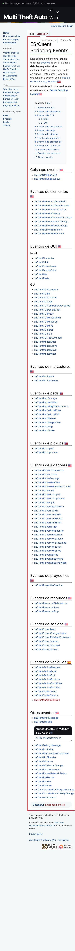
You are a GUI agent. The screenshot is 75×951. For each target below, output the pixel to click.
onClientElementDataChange (50, 209)
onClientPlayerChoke (45, 474)
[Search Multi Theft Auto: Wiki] (66, 40)
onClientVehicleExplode (47, 679)
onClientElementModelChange (50, 225)
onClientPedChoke (44, 430)
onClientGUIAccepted (46, 289)
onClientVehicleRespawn (47, 667)
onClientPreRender (44, 777)
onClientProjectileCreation (48, 585)
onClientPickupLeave (45, 452)
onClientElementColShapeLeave (51, 205)
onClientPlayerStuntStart (47, 522)
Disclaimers (63, 840)
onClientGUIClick (43, 301)
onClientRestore (43, 785)
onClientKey (40, 274)
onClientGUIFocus (44, 313)
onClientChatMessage (46, 717)
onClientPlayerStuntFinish (48, 518)
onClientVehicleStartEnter (48, 683)
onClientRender (42, 781)
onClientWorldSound (45, 797)
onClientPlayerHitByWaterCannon (52, 486)
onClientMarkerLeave (46, 380)
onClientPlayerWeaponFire (48, 558)
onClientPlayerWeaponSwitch (50, 562)
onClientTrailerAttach (45, 691)
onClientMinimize (43, 761)
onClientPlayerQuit (44, 502)
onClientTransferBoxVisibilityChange (54, 793)
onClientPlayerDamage (46, 478)
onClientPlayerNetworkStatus (50, 773)
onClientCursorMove (45, 266)
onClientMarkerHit (44, 376)
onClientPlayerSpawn (46, 510)
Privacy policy (36, 834)
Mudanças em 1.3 (55, 804)
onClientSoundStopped (47, 645)
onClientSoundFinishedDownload (52, 637)
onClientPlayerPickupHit (47, 494)
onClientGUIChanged (45, 297)
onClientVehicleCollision (47, 699)
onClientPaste (41, 278)
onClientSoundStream (46, 649)
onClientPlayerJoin (44, 490)
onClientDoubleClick (45, 270)
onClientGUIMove (43, 325)
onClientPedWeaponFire (47, 422)
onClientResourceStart (46, 607)
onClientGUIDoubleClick (47, 309)
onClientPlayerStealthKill (47, 514)
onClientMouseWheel (45, 353)
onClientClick (41, 262)
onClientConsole (43, 721)
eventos (45, 62)
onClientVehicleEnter (45, 671)
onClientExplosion (44, 749)
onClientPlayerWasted (46, 554)
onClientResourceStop (46, 611)
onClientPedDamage (45, 398)
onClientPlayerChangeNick (49, 470)
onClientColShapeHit (45, 174)
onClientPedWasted (45, 418)
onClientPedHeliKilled (45, 402)
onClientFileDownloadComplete (51, 753)
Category (38, 804)
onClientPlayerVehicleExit (48, 534)
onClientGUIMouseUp (46, 321)
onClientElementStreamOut (49, 233)
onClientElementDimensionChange (53, 217)
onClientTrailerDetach (46, 695)
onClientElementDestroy (47, 213)
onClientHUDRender (45, 757)
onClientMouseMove (45, 349)
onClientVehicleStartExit (47, 687)
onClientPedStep (43, 426)
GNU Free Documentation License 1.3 (46, 824)
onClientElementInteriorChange (51, 221)
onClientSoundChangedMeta (50, 633)
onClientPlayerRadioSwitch (49, 506)
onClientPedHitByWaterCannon (51, 406)
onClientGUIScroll (43, 329)
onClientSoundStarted (46, 641)
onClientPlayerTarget (45, 526)
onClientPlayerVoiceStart (47, 546)
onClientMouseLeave (45, 345)
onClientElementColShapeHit (50, 201)
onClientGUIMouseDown (47, 317)
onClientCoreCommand (48, 737)
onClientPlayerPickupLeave (49, 498)
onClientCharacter (44, 258)
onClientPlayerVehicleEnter (49, 530)
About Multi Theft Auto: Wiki (42, 840)
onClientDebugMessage (47, 745)
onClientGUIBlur (42, 293)
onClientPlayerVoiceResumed (50, 542)
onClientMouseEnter (45, 341)
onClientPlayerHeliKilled (47, 482)
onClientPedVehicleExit (46, 414)
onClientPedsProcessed (47, 769)
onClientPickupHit (44, 448)
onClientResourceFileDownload (51, 603)
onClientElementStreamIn (48, 229)
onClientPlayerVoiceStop (47, 550)
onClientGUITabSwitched (48, 337)
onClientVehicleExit (44, 675)
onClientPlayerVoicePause (48, 538)
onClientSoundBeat (44, 629)
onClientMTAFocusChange (48, 765)
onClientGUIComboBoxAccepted (52, 305)
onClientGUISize (43, 333)
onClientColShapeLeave (47, 178)
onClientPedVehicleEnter (47, 410)
